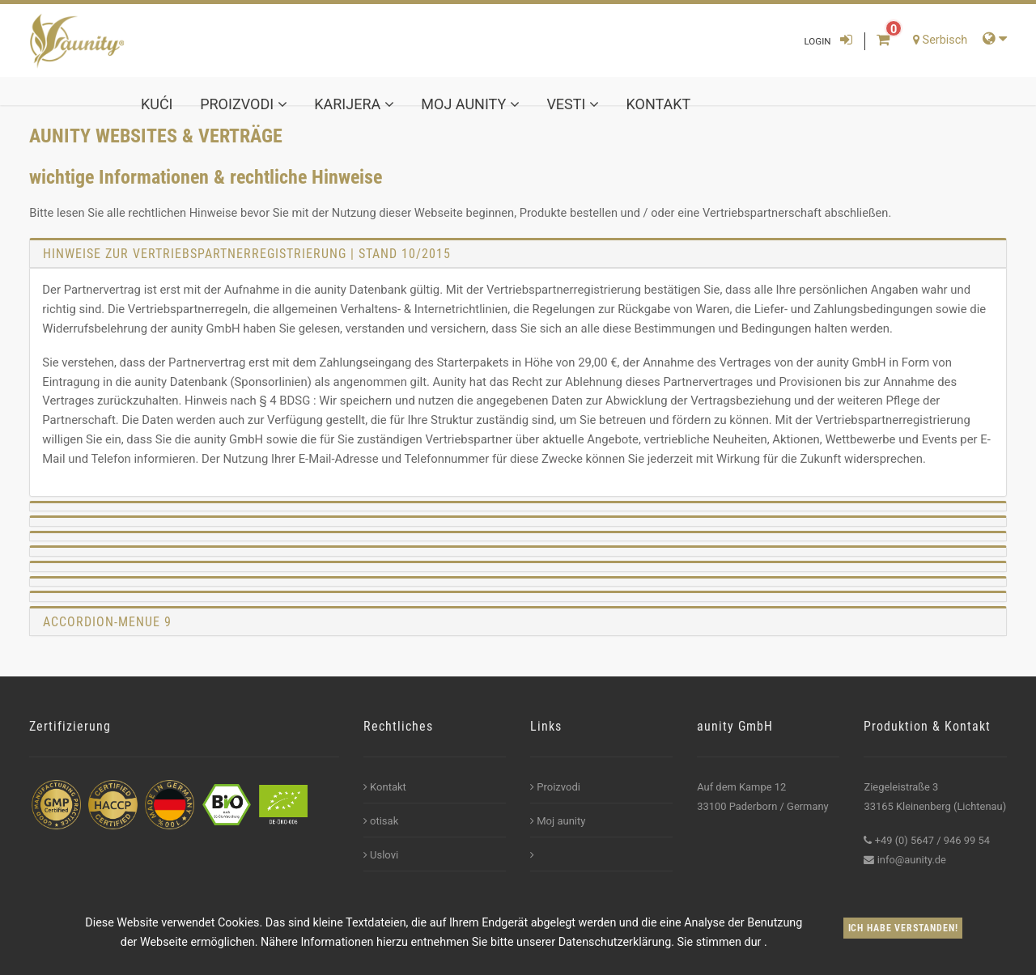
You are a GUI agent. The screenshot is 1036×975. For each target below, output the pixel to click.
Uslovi (380, 855)
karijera (353, 103)
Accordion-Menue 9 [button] (107, 622)
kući (157, 103)
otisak (381, 821)
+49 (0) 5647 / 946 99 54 (932, 840)
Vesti (572, 103)
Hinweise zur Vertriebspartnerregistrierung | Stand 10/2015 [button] (247, 253)
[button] (517, 506)
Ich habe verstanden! (903, 928)
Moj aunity (470, 103)
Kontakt (658, 103)
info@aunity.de (911, 860)
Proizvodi (243, 103)
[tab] (517, 253)
